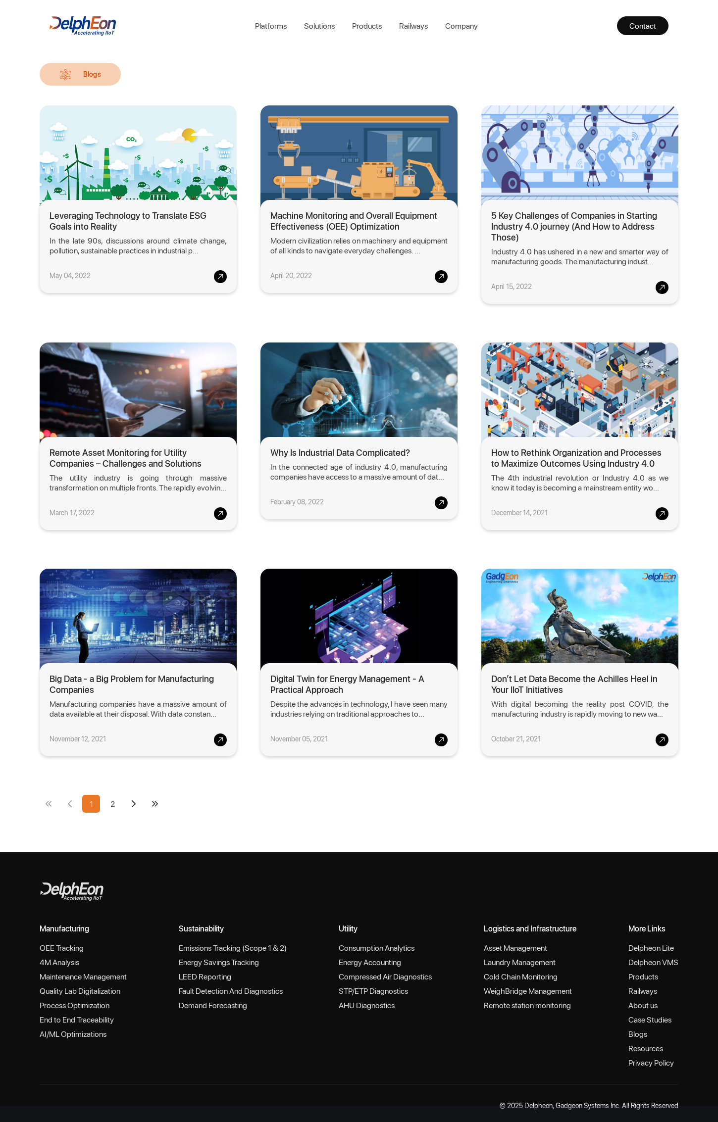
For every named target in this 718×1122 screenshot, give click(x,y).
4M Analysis (59, 962)
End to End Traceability (77, 1019)
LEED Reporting (205, 976)
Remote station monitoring (527, 1005)
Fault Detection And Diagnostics (231, 990)
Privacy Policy (651, 1062)
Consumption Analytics (376, 947)
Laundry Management (520, 962)
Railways (413, 25)
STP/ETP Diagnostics (373, 990)
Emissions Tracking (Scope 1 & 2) (233, 947)
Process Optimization (74, 1005)
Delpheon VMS (653, 962)
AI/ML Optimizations (73, 1033)
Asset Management (515, 947)
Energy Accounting (370, 962)
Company (461, 25)
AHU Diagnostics (367, 1005)
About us (643, 1005)
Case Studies (649, 1019)
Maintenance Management (83, 976)
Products (367, 25)
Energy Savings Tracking (219, 962)
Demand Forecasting (213, 1005)
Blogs (637, 1033)
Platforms (271, 25)
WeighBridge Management (528, 990)
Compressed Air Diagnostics (385, 976)
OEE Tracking (62, 947)
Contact (642, 25)
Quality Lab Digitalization (80, 990)
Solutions (319, 25)
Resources (645, 1048)
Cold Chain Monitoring (521, 976)
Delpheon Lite (651, 947)
